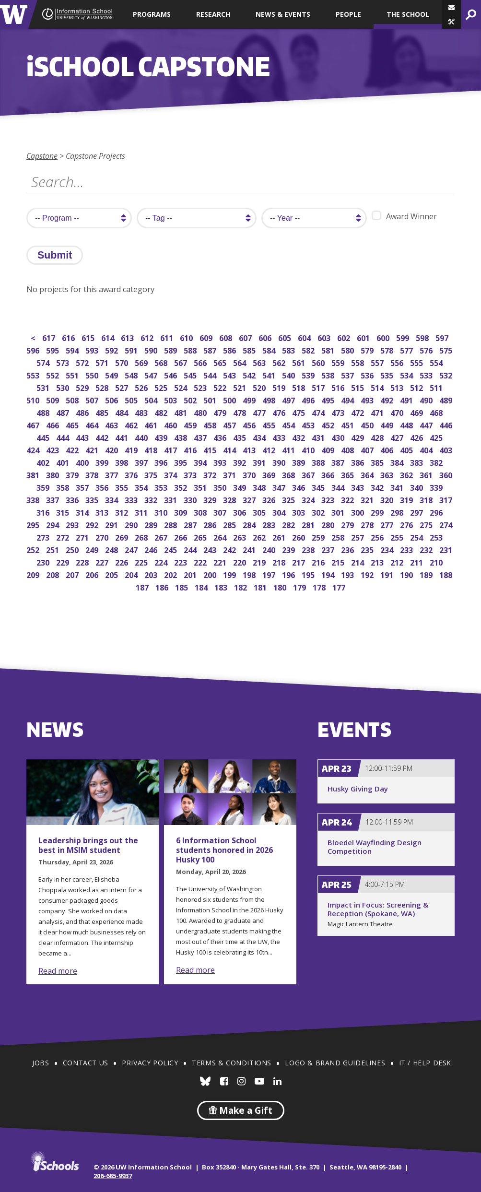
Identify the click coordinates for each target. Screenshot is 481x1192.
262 (260, 536)
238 (309, 549)
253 (437, 536)
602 (344, 336)
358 (63, 486)
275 (427, 524)
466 (53, 424)
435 (240, 436)
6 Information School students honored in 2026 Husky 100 (224, 850)
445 (44, 436)
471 (378, 411)
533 (427, 374)
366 (329, 474)
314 (83, 511)
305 (260, 511)
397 (142, 461)
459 (191, 424)
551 (73, 374)
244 (191, 549)
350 (221, 486)
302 (319, 511)
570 (122, 361)
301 (339, 511)
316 (44, 511)
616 (69, 336)
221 (221, 561)
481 (181, 411)
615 (89, 336)
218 (280, 561)
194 (329, 573)
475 (299, 411)
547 (152, 374)
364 (368, 474)
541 (270, 374)
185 (182, 586)
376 (132, 474)
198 (250, 573)
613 (128, 336)
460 (171, 424)
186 (163, 586)
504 (152, 399)
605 (285, 336)
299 (378, 511)
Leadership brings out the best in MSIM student (88, 845)
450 (368, 424)
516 (339, 386)
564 (240, 361)
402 (44, 461)
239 (289, 549)
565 (221, 361)
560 (319, 361)
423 (53, 449)
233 (407, 549)
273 (44, 536)
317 (447, 499)
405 (407, 449)
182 (241, 586)
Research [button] (213, 14)
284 (250, 524)
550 (93, 374)
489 (447, 399)
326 (270, 499)
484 (122, 411)
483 (142, 411)
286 (211, 524)
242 (230, 549)
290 (132, 524)
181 (261, 586)
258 (339, 536)
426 (417, 436)
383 (417, 461)
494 (348, 399)
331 (171, 499)
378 (93, 474)
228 (83, 561)
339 (437, 486)
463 (112, 424)
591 (132, 349)
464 (93, 424)
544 (211, 374)
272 (63, 536)
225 (142, 561)
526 (142, 386)
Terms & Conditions (231, 1062)
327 (250, 499)
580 (348, 349)
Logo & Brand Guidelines (335, 1062)
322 (348, 499)
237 (329, 549)
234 (388, 549)
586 (230, 349)
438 (181, 436)
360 (447, 474)
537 (348, 374)
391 (260, 461)
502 (191, 399)
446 (447, 424)
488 (44, 411)
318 (427, 499)
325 (289, 499)
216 (319, 561)
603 (325, 336)
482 (162, 411)
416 (191, 449)
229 (63, 561)
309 (181, 511)
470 (398, 411)
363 (388, 474)
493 (368, 399)
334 (112, 499)
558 (358, 361)
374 (171, 474)
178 (320, 586)
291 (112, 524)
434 (260, 436)
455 (270, 424)
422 (73, 449)
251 (53, 549)
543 (230, 374)
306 (240, 511)
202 (171, 573)
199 (230, 573)
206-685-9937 (113, 1175)
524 (181, 386)
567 (181, 361)
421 (93, 449)
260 (299, 536)
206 (93, 573)
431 (319, 436)
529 (83, 386)
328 (230, 499)
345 (319, 486)
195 (309, 573)
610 (187, 336)
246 (152, 549)
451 (348, 424)
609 (207, 336)
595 (53, 349)
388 (319, 461)
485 (103, 411)
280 (329, 524)
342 (378, 486)
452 (329, 424)
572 (83, 361)
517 (319, 386)
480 (201, 411)
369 (270, 474)
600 (384, 336)
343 (358, 486)
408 (348, 449)
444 (63, 436)
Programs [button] (152, 14)
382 (437, 461)
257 (358, 536)
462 (132, 424)
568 (162, 361)
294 (53, 524)
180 (281, 586)
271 (83, 536)
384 (398, 461)
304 (280, 511)
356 (103, 486)
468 (437, 411)
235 (368, 549)
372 (211, 474)
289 (152, 524)
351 (201, 486)
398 (122, 461)
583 (289, 349)
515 (358, 386)
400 (83, 461)
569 (142, 361)
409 (329, 449)
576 (427, 349)
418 (152, 449)
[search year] (314, 218)
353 (162, 486)
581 (329, 349)
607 (246, 336)
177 (340, 586)
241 (250, 549)
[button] (451, 21)
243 (211, 549)
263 (240, 536)
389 (299, 461)
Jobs (40, 1062)
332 (152, 499)
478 (240, 411)
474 (319, 411)
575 (447, 349)
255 (398, 536)
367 (309, 474)
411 (289, 449)
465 (73, 424)
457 (230, 424)
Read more (57, 971)
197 (270, 573)
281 (309, 524)
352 (181, 486)
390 (280, 461)
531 (44, 386)
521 (240, 386)
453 (309, 424)
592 (112, 349)
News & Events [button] (283, 14)
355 (122, 486)
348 (260, 486)
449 (388, 424)
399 (103, 461)
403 (447, 449)
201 (191, 573)
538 (329, 374)
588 (191, 349)
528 (103, 386)
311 (142, 511)
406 (388, 449)
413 (250, 449)
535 (388, 374)
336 (73, 499)
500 (230, 399)
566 (201, 361)
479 (221, 411)
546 (171, 374)
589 (171, 349)
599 (403, 336)
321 (368, 499)
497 (289, 399)
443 (83, 436)
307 (221, 511)
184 (202, 586)
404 (427, 449)
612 (148, 336)
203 (152, 573)
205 (112, 573)
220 (240, 561)
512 (417, 386)
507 (93, 399)
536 (368, 374)
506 (112, 399)
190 (407, 573)
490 (427, 399)
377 (112, 474)
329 (211, 499)
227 (103, 561)
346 (299, 486)
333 (132, 499)
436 (221, 436)
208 (53, 573)
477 (260, 411)
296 (437, 511)
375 (152, 474)
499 (250, 399)
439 (162, 436)
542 (250, 374)
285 (230, 524)
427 (398, 436)
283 (270, 524)
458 (211, 424)
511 (437, 386)
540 (289, 374)
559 (339, 361)
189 (427, 573)
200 (211, 573)
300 (358, 511)
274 (447, 524)
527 (122, 386)
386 (358, 461)
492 (388, 399)
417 (171, 449)
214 (358, 561)
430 (339, 436)
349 (240, 486)
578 (388, 349)
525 (162, 386)
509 (53, 399)
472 (358, 411)
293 (73, 524)
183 (222, 586)
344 (339, 486)
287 (191, 524)
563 (260, 361)
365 (348, 474)
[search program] (79, 218)
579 (368, 349)
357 (83, 486)
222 (201, 561)
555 (417, 361)
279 (348, 524)
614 (109, 336)
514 (378, 386)
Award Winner (404, 216)
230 (44, 561)
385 (378, 461)
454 (289, 424)
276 (407, 524)
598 (423, 336)
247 (132, 549)
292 (93, 524)
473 (339, 411)
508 (73, 399)
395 (181, 461)
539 (309, 374)
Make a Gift (240, 1110)
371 (230, 474)
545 (191, 374)
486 (83, 411)
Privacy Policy (150, 1062)
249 (93, 549)
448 (407, 424)
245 (171, 549)
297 (417, 511)
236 (348, 549)
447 (427, 424)
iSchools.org (55, 1161)
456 (250, 424)
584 (270, 349)
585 (250, 349)
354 (142, 486)
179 (300, 586)
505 (132, 399)
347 (280, 486)
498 (270, 399)
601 (364, 336)
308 (201, 511)
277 (388, 524)
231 (447, 549)
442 (103, 436)
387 (339, 461)
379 (73, 474)
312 (122, 511)
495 (329, 399)
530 (63, 386)
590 (152, 349)
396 (162, 461)
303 (299, 511)
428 (378, 436)
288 (171, 524)
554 (437, 361)
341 (398, 486)
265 (201, 536)
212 (398, 561)
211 (417, 561)
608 (227, 336)
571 (103, 361)
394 (201, 461)
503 (171, 399)
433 (280, 436)
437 (201, 436)
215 (339, 561)
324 (309, 499)
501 (211, 399)
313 (103, 511)
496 (309, 399)
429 (358, 436)
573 (63, 361)
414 (230, 449)
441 (122, 436)
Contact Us (85, 1062)
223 (181, 561)
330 (191, 499)
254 (417, 536)
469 (417, 411)
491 (407, 399)
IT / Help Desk (425, 1062)
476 (280, 411)
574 (44, 361)
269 (122, 536)
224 (162, 561)
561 (299, 361)
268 (142, 536)
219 (260, 561)
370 (250, 474)
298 (398, 511)
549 (112, 374)
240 (270, 549)
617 (50, 336)
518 (299, 386)
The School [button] (408, 14)
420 (112, 449)
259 (319, 536)
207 (73, 573)
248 (112, 549)
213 (378, 561)
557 (378, 361)
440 (142, 436)
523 (201, 386)
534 (407, 374)
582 (309, 349)
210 (437, 561)
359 (44, 486)
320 (388, 499)
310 (162, 511)
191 (388, 573)
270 (103, 536)
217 (299, 561)
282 (289, 524)
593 (93, 349)
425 (437, 436)
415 (211, 449)
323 (329, 499)
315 (63, 511)
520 (260, 386)
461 (152, 424)
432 (299, 436)
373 (191, 474)
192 (368, 573)
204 (132, 573)
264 (221, 536)
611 (168, 336)
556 (398, 361)
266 (181, 536)
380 (53, 474)
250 (73, 549)
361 (427, 474)
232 (427, 549)
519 (280, 386)
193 (348, 573)
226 (122, 561)
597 (443, 336)
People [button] (348, 14)
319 (407, 499)
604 (305, 336)
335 (93, 499)
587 (211, 349)
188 (447, 573)
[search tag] (197, 218)
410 (309, 449)
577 (407, 349)
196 (289, 573)
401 (63, 461)
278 (368, 524)
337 (53, 499)
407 (368, 449)
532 (447, 374)
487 (63, 411)
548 (132, 374)
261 (280, 536)
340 (417, 486)
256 (378, 536)
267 (162, 536)
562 (280, 361)
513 (398, 386)
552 (53, 374)
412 (270, 449)
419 (132, 449)
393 (221, 461)
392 (240, 461)
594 (73, 349)
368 (289, 474)
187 (143, 586)
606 (266, 336)
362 (407, 474)
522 (221, 386)
